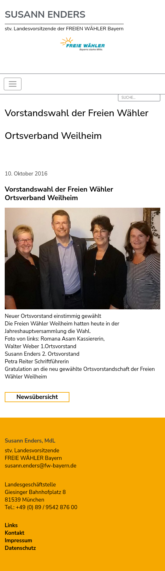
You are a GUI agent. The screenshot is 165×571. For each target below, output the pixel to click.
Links (11, 525)
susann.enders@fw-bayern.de (40, 465)
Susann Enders (45, 14)
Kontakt (14, 533)
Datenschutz (20, 548)
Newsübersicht (37, 397)
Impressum (18, 540)
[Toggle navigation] (12, 84)
